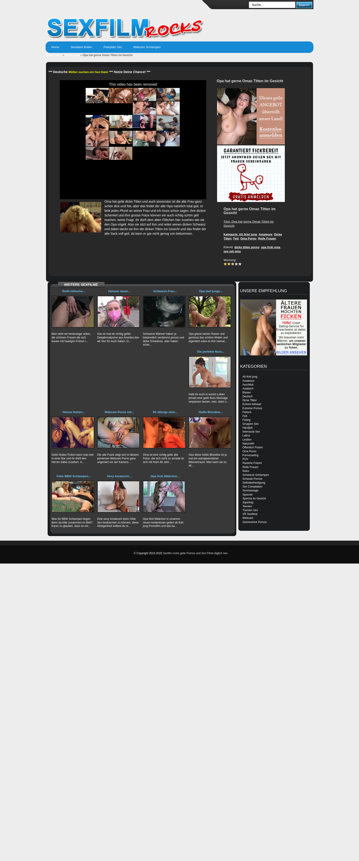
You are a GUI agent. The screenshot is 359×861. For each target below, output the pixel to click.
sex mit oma (232, 251)
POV (245, 459)
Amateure (265, 234)
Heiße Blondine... (211, 412)
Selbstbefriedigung (253, 482)
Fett (236, 238)
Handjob (247, 427)
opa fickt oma (270, 247)
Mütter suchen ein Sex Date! (88, 72)
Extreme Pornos (252, 408)
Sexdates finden (81, 47)
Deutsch (247, 396)
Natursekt (248, 443)
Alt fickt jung (72, 55)
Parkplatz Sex (112, 47)
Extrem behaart (251, 404)
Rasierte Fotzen (252, 463)
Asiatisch (247, 388)
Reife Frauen (267, 238)
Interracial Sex (251, 431)
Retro (245, 471)
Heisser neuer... (119, 291)
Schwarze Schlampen (255, 475)
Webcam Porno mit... (119, 412)
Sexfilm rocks (54, 55)
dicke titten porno (246, 247)
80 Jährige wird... (165, 412)
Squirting (247, 502)
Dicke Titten (249, 400)
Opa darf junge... (211, 291)
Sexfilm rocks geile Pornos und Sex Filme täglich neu (195, 553)
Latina (246, 435)
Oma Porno (248, 238)
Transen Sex (250, 510)
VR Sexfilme (250, 514)
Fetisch (246, 412)
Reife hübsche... (73, 291)
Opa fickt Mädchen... (165, 476)
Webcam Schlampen (147, 47)
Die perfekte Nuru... (210, 351)
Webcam (247, 518)
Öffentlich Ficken (252, 447)
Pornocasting (250, 455)
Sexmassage (250, 490)
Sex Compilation (252, 486)
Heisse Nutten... (74, 412)
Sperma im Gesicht (254, 498)
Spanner (247, 494)
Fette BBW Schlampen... (74, 476)
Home (55, 47)
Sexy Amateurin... (119, 476)
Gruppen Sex (250, 423)
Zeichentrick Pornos (254, 522)
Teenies (247, 506)
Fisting (246, 420)
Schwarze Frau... (165, 291)
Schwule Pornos (252, 478)
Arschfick (248, 384)
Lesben (246, 439)
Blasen (246, 392)
